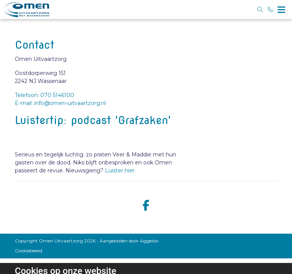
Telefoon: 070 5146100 (44, 95)
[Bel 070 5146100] (270, 9)
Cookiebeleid (28, 250)
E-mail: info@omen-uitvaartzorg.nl (60, 103)
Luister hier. (120, 170)
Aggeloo (149, 241)
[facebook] (146, 206)
